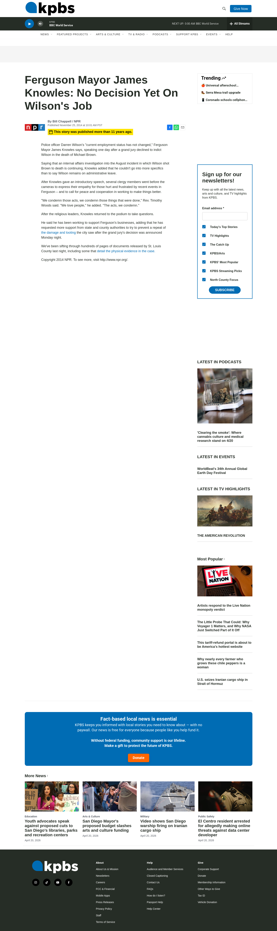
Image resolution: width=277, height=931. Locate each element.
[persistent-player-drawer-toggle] (239, 26)
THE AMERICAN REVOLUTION (221, 535)
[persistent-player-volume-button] (40, 27)
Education (31, 816)
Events (212, 38)
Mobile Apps (103, 895)
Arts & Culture (108, 38)
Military (144, 816)
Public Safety (206, 816)
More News (37, 776)
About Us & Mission (107, 869)
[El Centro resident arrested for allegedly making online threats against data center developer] (225, 796)
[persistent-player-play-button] (29, 26)
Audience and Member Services (165, 869)
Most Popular (211, 559)
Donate (138, 758)
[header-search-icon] (224, 9)
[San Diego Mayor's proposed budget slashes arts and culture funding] (110, 796)
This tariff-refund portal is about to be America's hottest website (224, 645)
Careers (100, 882)
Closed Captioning (157, 875)
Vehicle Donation (207, 902)
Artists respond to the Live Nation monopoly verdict (223, 607)
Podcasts (160, 38)
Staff (98, 915)
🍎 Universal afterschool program (218, 87)
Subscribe (224, 290)
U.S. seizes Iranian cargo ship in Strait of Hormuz (222, 682)
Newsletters (102, 875)
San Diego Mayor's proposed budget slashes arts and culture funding (107, 826)
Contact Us (153, 882)
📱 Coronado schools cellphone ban (224, 101)
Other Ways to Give (209, 888)
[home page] (49, 10)
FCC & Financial (105, 888)
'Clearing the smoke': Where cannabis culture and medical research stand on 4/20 (220, 437)
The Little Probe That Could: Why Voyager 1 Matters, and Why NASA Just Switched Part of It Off (224, 626)
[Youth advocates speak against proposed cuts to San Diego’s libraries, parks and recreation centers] (52, 796)
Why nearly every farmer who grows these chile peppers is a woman (221, 663)
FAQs (150, 888)
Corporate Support (208, 869)
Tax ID (201, 895)
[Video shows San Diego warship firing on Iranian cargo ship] (167, 796)
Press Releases (105, 902)
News (45, 38)
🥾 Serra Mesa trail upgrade (220, 92)
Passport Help (155, 902)
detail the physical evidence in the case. (126, 251)
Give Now (241, 9)
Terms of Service (105, 922)
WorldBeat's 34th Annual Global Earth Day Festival (222, 471)
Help (229, 38)
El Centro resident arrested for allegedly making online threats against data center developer (224, 828)
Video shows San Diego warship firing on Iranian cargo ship (163, 826)
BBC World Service (61, 28)
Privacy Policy (104, 908)
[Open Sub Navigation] (51, 38)
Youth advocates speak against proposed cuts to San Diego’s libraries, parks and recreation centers (51, 828)
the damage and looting (58, 232)
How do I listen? (156, 895)
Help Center (154, 908)
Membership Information (211, 882)
